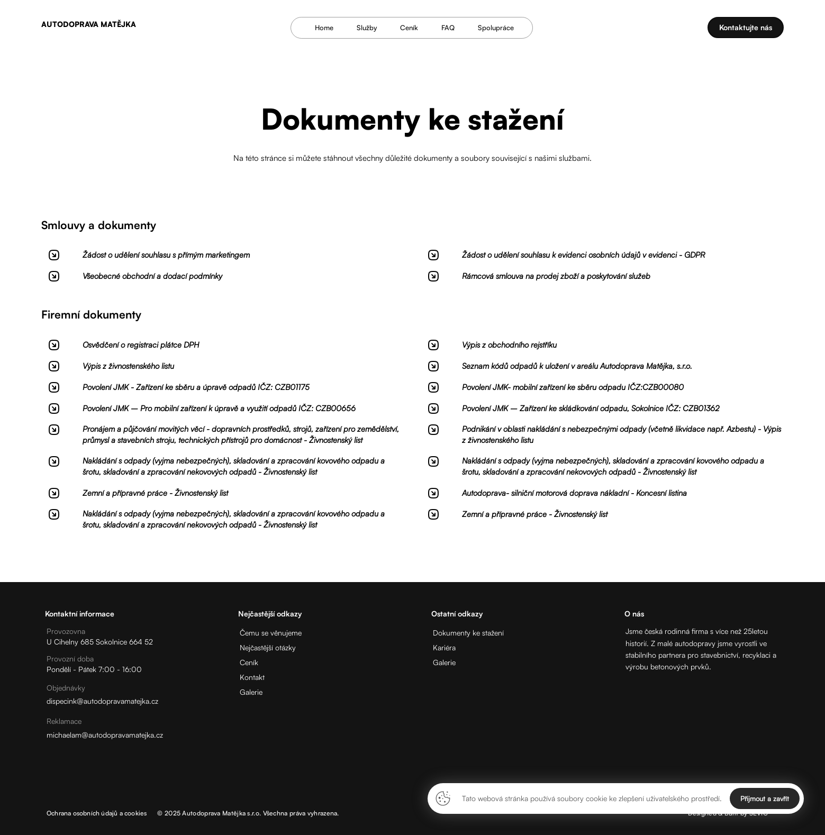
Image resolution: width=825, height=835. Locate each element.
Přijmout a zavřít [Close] (764, 798)
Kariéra (444, 647)
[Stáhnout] (223, 259)
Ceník (249, 662)
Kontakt (252, 677)
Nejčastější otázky (268, 647)
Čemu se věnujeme (271, 632)
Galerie (251, 691)
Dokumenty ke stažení (468, 632)
